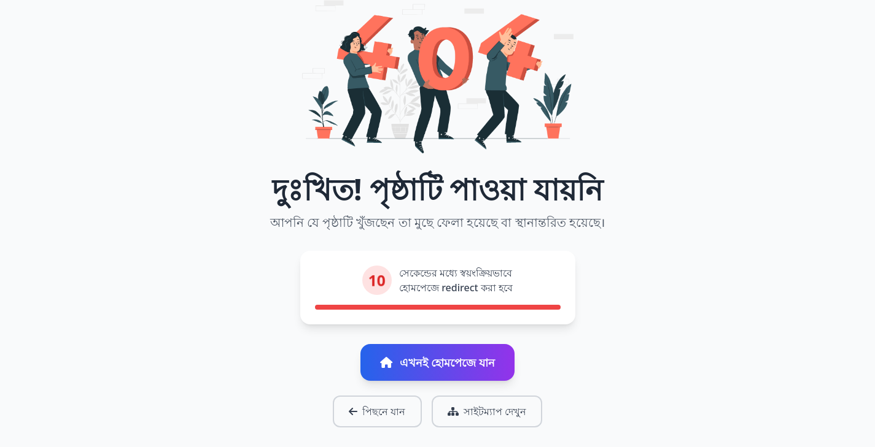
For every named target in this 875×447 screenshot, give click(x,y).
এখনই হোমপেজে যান (437, 362)
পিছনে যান (377, 411)
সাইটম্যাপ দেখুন (487, 411)
